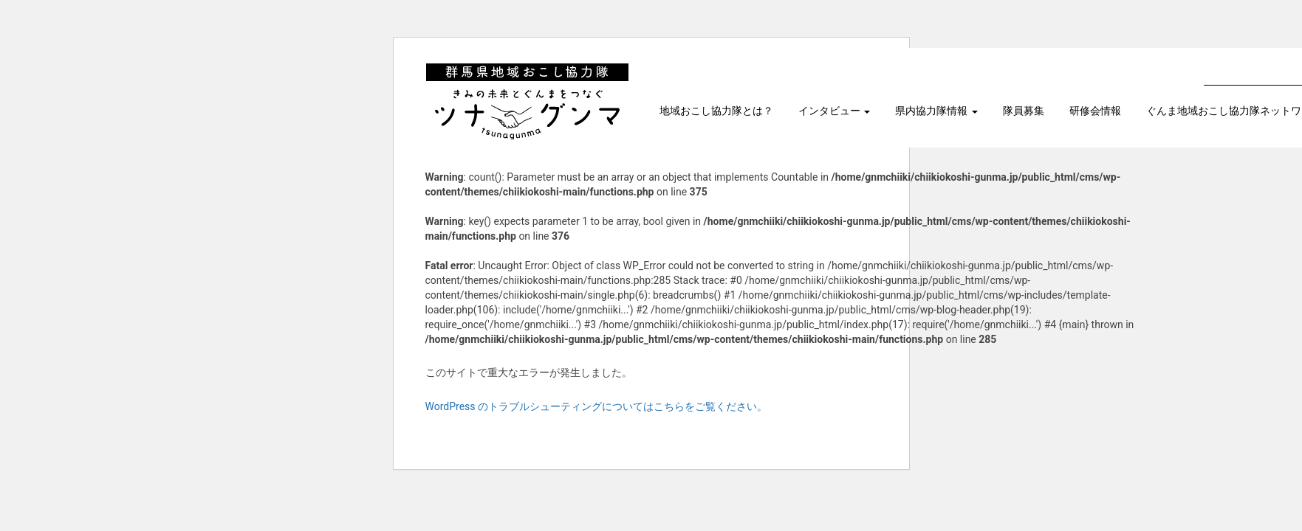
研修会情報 (1095, 111)
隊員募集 (1023, 111)
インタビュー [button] (834, 111)
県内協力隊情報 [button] (936, 111)
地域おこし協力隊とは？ (716, 111)
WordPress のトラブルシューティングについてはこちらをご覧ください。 (596, 406)
